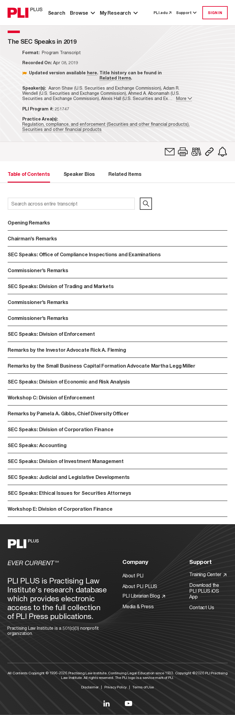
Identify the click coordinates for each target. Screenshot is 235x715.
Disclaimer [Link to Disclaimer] (90, 687)
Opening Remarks (29, 222)
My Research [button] (119, 13)
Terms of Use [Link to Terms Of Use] (143, 687)
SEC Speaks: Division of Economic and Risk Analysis (69, 381)
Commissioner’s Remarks (38, 270)
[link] (170, 152)
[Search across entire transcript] (71, 204)
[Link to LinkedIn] (106, 703)
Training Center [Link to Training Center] (207, 574)
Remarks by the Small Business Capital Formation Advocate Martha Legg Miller (101, 366)
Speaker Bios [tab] (79, 174)
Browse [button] (82, 13)
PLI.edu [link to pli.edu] (162, 12)
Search (56, 13)
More (184, 98)
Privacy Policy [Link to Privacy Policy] (115, 687)
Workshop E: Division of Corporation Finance (60, 509)
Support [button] (186, 12)
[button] (183, 152)
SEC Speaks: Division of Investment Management (66, 461)
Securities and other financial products (62, 129)
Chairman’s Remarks (32, 238)
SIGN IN (215, 12)
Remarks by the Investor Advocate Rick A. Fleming (67, 350)
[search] (146, 204)
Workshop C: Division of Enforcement (51, 397)
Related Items (115, 77)
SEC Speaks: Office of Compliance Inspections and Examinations (84, 254)
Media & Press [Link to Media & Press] (138, 606)
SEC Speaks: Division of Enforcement (51, 334)
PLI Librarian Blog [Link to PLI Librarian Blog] (143, 595)
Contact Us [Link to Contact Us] (201, 607)
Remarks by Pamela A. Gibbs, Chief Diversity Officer (68, 413)
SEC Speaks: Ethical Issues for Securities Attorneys (69, 493)
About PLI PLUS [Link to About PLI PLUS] (139, 586)
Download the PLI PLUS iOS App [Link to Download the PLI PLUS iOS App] (204, 590)
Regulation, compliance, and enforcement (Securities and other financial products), (106, 124)
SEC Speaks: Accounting (37, 445)
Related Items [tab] (124, 174)
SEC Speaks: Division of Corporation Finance (60, 429)
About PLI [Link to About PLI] (132, 575)
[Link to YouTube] (128, 703)
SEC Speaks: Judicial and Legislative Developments (69, 477)
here (92, 72)
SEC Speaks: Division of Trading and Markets (61, 286)
